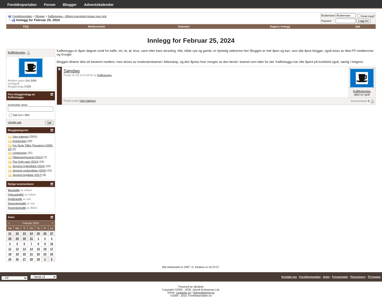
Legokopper (20, 152)
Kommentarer (359, 100)
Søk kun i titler (19, 115)
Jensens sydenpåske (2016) (29, 170)
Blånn (33, 207)
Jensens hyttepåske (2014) (29, 166)
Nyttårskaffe (15, 199)
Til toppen (374, 276)
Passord (326, 20)
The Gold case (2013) (26, 161)
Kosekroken (20, 141)
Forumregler (340, 276)
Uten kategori (87, 100)
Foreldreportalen (22, 4)
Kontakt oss (289, 276)
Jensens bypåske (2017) (27, 174)
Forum (49, 4)
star (28, 199)
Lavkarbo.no (183, 292)
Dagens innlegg (280, 26)
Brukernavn (328, 15)
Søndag (71, 70)
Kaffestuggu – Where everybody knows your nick (77, 16)
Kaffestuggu (104, 75)
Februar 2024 (31, 223)
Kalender (184, 26)
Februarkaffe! (16, 194)
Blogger (70, 4)
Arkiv (326, 276)
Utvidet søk (14, 122)
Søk (357, 26)
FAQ (26, 26)
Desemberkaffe (17, 203)
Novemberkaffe (17, 207)
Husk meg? (366, 16)
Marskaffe (14, 190)
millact (28, 190)
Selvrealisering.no (203, 292)
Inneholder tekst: (18, 104)
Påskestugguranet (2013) (28, 157)
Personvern (357, 276)
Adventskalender (99, 4)
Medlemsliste (96, 26)
